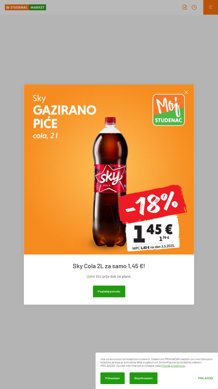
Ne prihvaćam (143, 378)
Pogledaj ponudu (109, 291)
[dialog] (157, 371)
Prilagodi (205, 378)
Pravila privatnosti (173, 365)
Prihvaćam (112, 378)
